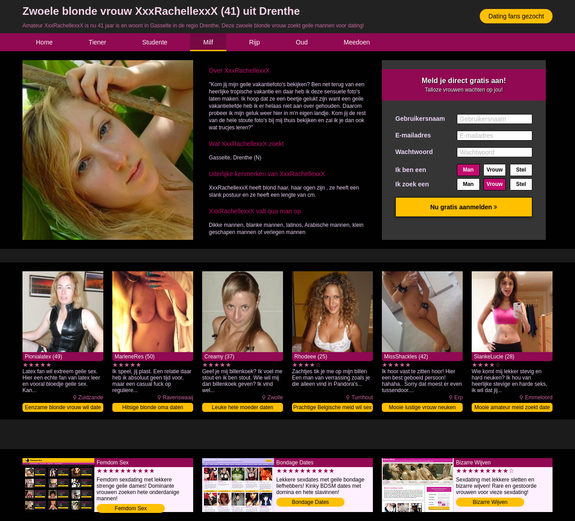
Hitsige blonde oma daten (152, 407)
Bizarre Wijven (490, 502)
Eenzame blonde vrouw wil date (63, 407)
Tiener (97, 42)
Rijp (254, 42)
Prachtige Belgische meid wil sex (332, 407)
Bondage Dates (310, 502)
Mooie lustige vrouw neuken (422, 407)
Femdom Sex (130, 508)
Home (44, 42)
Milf (208, 42)
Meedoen (357, 42)
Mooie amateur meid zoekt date (512, 407)
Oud (302, 42)
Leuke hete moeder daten (243, 407)
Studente (155, 42)
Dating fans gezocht (516, 16)
